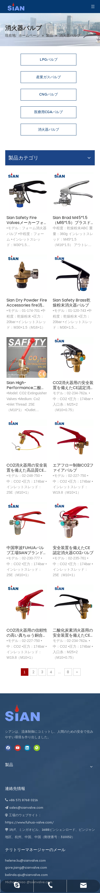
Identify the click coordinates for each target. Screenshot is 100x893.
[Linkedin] (8, 694)
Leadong (87, 871)
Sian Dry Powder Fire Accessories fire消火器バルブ (45, 247)
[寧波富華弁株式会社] (12, 602)
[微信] (8, 700)
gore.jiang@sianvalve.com (87, 673)
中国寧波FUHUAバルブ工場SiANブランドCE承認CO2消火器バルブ (44, 457)
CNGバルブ (48, 81)
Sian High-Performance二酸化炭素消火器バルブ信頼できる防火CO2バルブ (46, 317)
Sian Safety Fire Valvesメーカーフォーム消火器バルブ (46, 177)
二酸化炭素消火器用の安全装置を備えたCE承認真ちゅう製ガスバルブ (79, 527)
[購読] (69, 851)
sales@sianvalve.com (62, 665)
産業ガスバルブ (48, 64)
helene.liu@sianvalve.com (87, 652)
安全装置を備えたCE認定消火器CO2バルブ (79, 457)
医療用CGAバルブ (48, 99)
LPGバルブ (49, 46)
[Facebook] (8, 681)
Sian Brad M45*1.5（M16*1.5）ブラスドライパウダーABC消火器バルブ (79, 177)
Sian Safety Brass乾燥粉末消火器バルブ (78, 247)
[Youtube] (8, 688)
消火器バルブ (48, 116)
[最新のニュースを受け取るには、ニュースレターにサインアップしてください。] (43, 851)
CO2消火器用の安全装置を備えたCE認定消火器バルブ (79, 317)
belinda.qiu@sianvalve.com (87, 695)
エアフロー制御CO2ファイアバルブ (79, 387)
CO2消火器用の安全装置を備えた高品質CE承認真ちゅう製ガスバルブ (46, 387)
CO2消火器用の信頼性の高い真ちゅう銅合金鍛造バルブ (46, 527)
